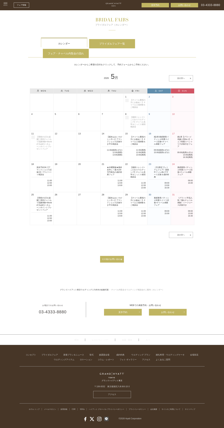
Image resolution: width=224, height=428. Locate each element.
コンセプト (31, 348)
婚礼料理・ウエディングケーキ (170, 348)
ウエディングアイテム (64, 353)
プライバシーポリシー (149, 403)
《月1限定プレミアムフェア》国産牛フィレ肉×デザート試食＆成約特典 (161, 163)
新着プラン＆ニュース (73, 348)
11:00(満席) (141, 141)
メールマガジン (49, 403)
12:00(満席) (117, 143)
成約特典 (120, 348)
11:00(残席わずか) (114, 141)
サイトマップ (112, 406)
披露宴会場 (104, 348)
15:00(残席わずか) (161, 143)
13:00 (49, 176)
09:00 (167, 174)
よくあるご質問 (163, 353)
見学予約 (155, 5)
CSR (76, 403)
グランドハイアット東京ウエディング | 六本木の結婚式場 (84, 282)
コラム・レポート (106, 353)
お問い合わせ (184, 5)
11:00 (49, 172)
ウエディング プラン (140, 348)
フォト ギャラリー (128, 353)
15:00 (190, 174)
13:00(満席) (117, 146)
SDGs (85, 403)
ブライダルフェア (49, 348)
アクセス (146, 353)
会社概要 (168, 403)
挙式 (91, 348)
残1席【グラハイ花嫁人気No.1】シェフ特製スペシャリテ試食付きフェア (185, 132)
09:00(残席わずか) (161, 141)
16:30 (167, 179)
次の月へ (181, 69)
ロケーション (86, 353)
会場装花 (194, 348)
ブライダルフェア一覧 (112, 43)
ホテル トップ (31, 403)
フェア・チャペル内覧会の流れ (160, 43)
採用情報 (65, 403)
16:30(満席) (188, 148)
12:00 (49, 174)
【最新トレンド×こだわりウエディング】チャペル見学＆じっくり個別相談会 (138, 163)
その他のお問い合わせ (112, 251)
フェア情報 (21, 5)
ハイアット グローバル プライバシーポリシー (113, 403)
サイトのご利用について (188, 403)
